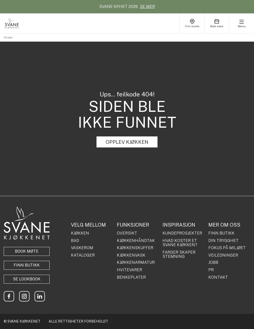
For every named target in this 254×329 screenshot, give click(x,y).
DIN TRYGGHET (223, 241)
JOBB (213, 262)
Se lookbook (26, 279)
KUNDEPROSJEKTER (182, 233)
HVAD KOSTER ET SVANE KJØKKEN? (179, 243)
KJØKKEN (80, 233)
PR (211, 270)
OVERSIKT (127, 233)
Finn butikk (27, 265)
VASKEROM (82, 248)
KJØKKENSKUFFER (135, 248)
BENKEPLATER (131, 277)
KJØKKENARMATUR (136, 262)
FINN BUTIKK (221, 233)
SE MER (147, 6)
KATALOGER (83, 255)
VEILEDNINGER (223, 255)
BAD (75, 241)
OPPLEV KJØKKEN (127, 142)
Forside (8, 37)
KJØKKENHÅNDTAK (136, 241)
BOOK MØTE (26, 251)
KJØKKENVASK (131, 255)
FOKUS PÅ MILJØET (227, 248)
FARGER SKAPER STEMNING (178, 254)
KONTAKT (218, 277)
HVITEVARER (129, 270)
